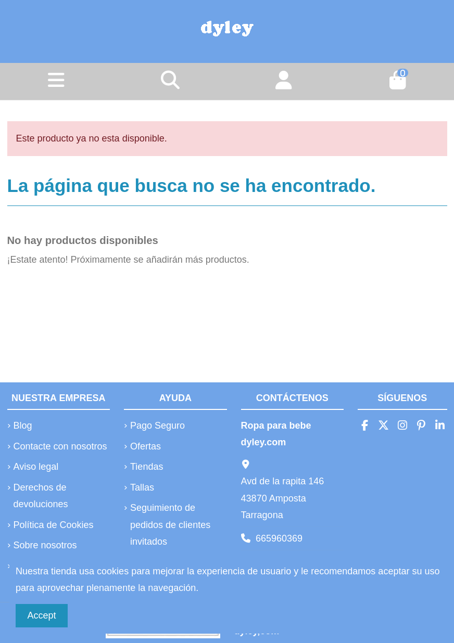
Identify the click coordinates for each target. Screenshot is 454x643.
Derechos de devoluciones (41, 495)
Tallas (142, 487)
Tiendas (146, 466)
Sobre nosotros (45, 545)
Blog (23, 425)
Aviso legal (36, 466)
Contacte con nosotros (60, 446)
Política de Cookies (54, 525)
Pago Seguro (157, 425)
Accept (42, 615)
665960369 (279, 538)
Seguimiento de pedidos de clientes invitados (170, 525)
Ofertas (145, 446)
